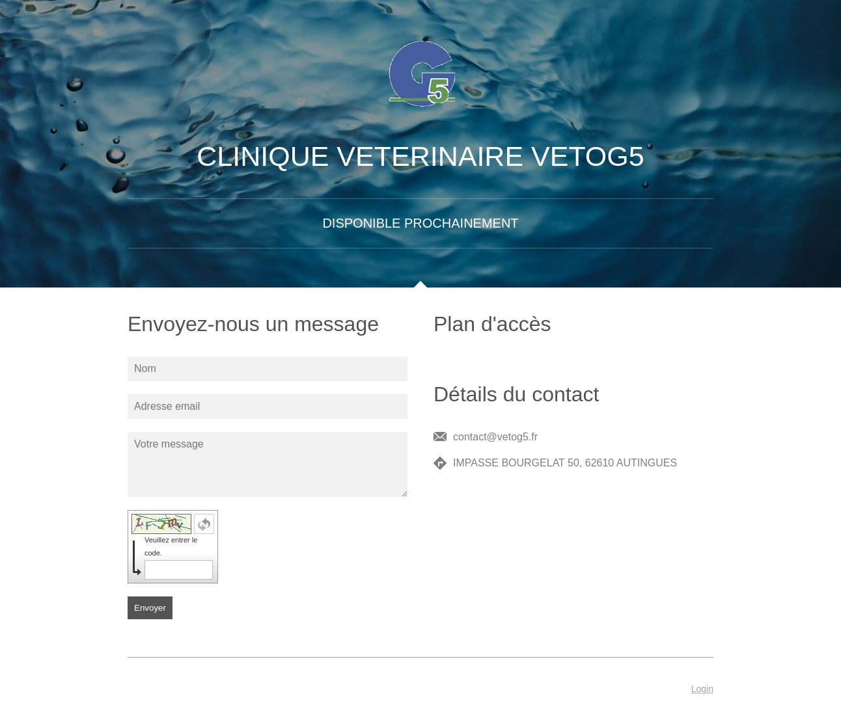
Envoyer (150, 608)
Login (702, 689)
